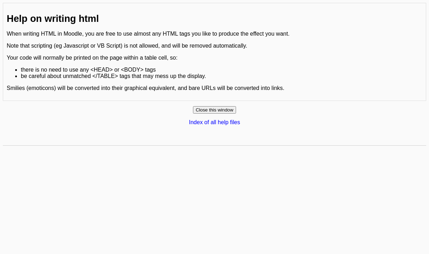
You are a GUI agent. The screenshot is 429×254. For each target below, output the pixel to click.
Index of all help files (214, 122)
